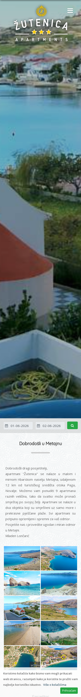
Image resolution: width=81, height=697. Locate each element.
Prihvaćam (69, 690)
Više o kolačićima (54, 685)
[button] (69, 11)
